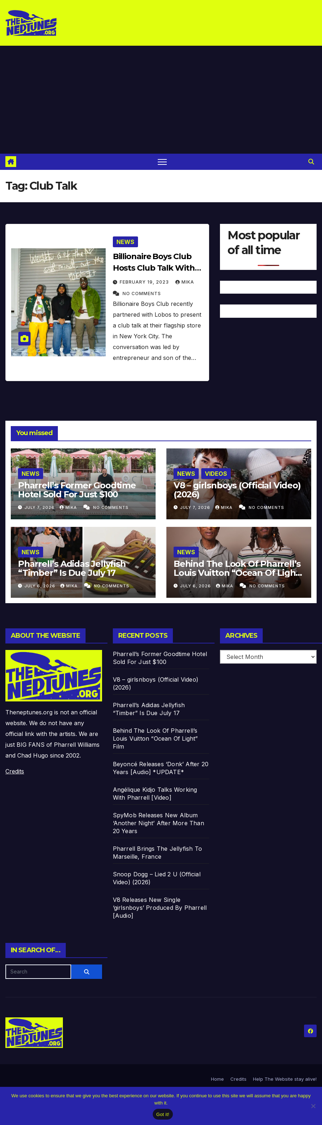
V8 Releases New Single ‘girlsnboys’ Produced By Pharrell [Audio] (160, 907)
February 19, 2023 (145, 282)
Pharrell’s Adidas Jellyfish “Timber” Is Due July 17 (72, 568)
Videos (216, 473)
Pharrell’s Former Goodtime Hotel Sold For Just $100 (77, 490)
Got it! (162, 1114)
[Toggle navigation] (162, 161)
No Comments (142, 293)
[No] (313, 1106)
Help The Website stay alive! (285, 1079)
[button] (311, 161)
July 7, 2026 (40, 507)
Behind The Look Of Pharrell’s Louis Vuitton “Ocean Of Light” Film (238, 573)
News (125, 241)
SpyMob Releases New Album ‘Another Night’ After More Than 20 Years (158, 823)
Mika (184, 282)
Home (217, 1079)
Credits (14, 771)
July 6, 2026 (40, 585)
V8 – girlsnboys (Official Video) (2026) (237, 490)
